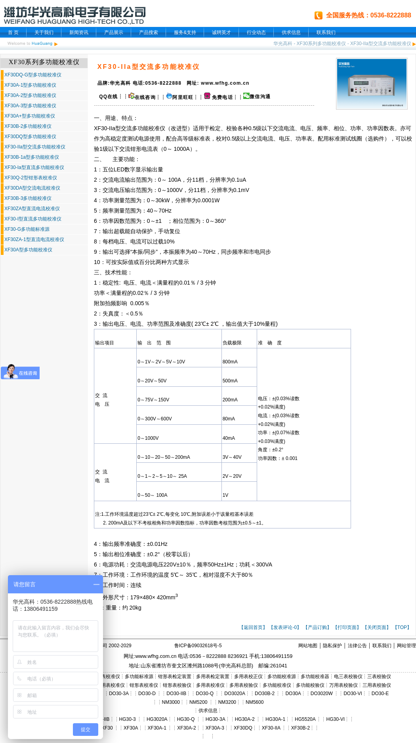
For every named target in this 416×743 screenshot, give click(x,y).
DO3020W (322, 693)
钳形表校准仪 (144, 685)
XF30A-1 (157, 728)
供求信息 (291, 32)
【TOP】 (402, 627)
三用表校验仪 (377, 685)
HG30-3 (127, 719)
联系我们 (326, 32)
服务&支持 (185, 32)
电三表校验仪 (348, 676)
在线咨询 (142, 97)
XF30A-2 (186, 728)
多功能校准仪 (148, 128)
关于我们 (43, 32)
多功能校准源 (281, 676)
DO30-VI (352, 693)
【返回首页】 (253, 627)
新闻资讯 (78, 32)
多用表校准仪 (210, 685)
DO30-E (380, 693)
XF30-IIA (271, 728)
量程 (168, 282)
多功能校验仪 (310, 685)
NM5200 (198, 702)
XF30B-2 (300, 728)
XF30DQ (243, 728)
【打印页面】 (347, 627)
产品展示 (113, 32)
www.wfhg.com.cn (155, 656)
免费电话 (218, 97)
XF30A (131, 728)
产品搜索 (148, 32)
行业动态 (256, 32)
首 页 (13, 32)
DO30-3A (119, 693)
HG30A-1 (275, 719)
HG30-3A (215, 719)
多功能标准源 (139, 676)
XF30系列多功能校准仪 (321, 43)
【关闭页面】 (377, 627)
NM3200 (227, 702)
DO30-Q (205, 693)
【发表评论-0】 (285, 627)
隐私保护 (332, 645)
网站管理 (406, 645)
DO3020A (234, 693)
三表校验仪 (379, 676)
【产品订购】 (317, 627)
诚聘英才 (221, 32)
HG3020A (157, 719)
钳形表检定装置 (174, 676)
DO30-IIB (176, 693)
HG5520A (305, 719)
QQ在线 (107, 96)
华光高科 (282, 43)
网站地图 (307, 645)
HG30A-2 (245, 719)
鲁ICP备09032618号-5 (198, 645)
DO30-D (147, 693)
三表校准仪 (108, 676)
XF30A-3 (215, 728)
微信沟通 (260, 96)
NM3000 (171, 702)
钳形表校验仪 (177, 685)
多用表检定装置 (212, 676)
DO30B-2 (265, 693)
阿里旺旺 (182, 97)
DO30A (293, 693)
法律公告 (357, 645)
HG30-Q (186, 719)
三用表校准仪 (110, 685)
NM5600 (254, 702)
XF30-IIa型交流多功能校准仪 (380, 43)
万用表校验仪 (343, 685)
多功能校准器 (315, 676)
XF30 (107, 728)
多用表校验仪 (243, 685)
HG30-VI (335, 719)
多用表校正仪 (248, 676)
